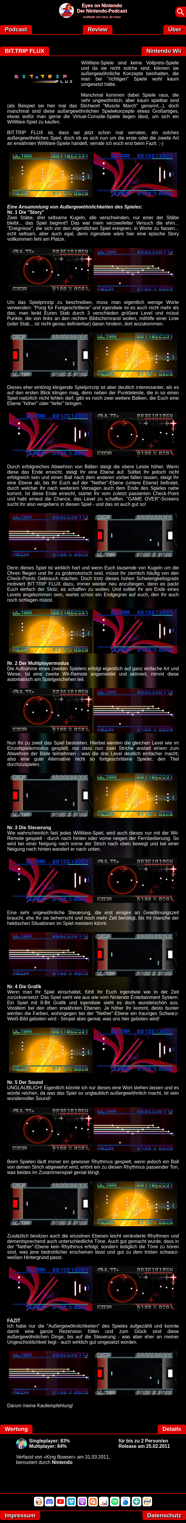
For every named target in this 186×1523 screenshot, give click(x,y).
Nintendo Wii (163, 51)
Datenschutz (164, 1515)
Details (171, 1429)
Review (97, 29)
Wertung (16, 1429)
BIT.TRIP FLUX (24, 51)
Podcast (16, 29)
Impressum (20, 1515)
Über (174, 29)
